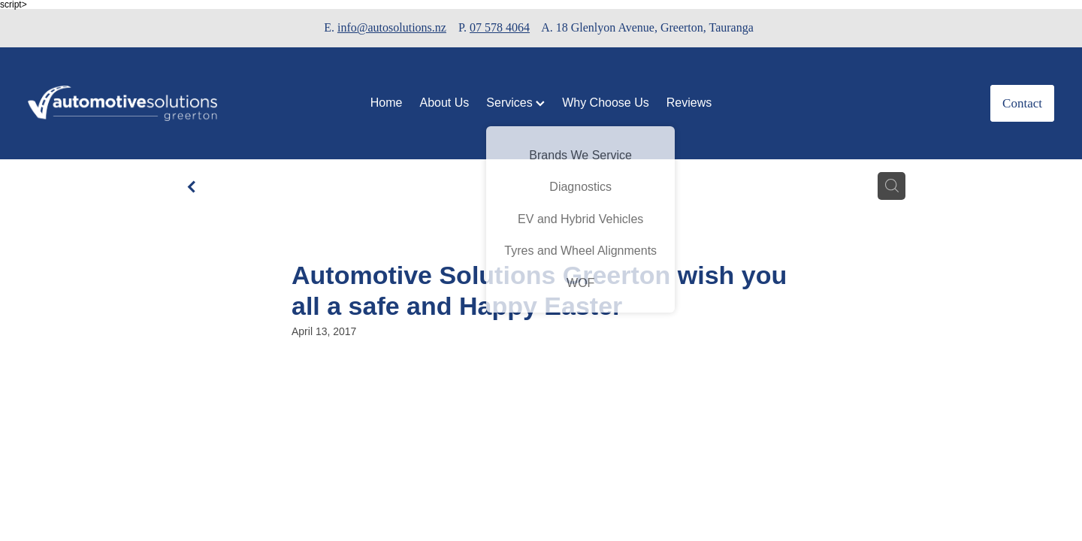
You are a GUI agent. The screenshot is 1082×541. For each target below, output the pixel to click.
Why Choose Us (605, 102)
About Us (444, 102)
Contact (1022, 103)
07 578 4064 (500, 27)
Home (386, 102)
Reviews (689, 102)
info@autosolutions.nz (391, 27)
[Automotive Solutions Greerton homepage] (130, 103)
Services (515, 102)
